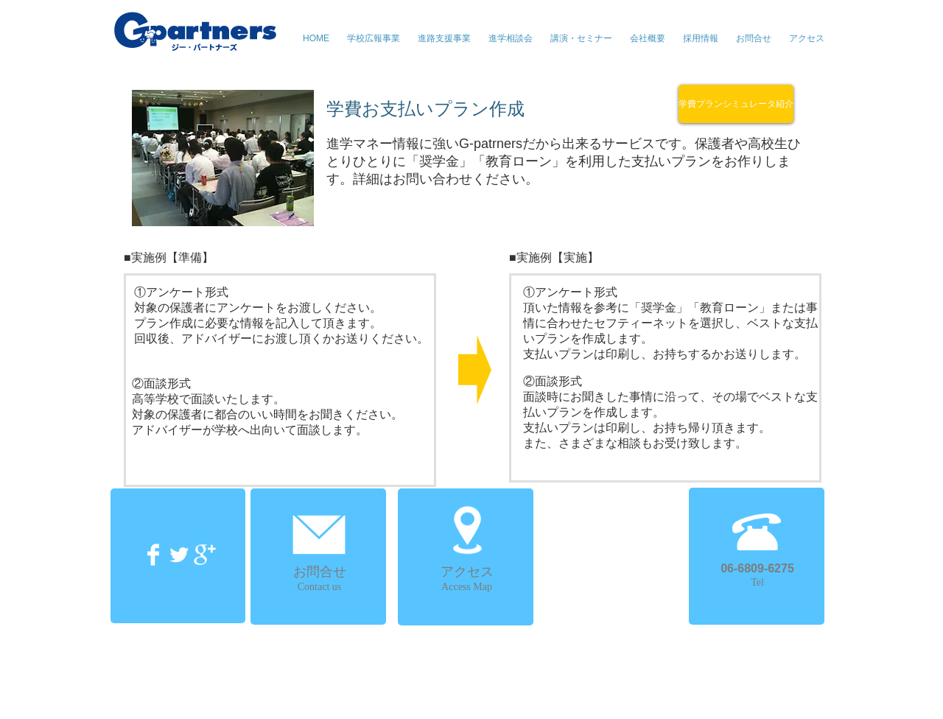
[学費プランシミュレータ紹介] (736, 104)
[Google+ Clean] (205, 555)
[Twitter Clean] (179, 555)
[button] (581, 38)
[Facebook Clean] (153, 555)
